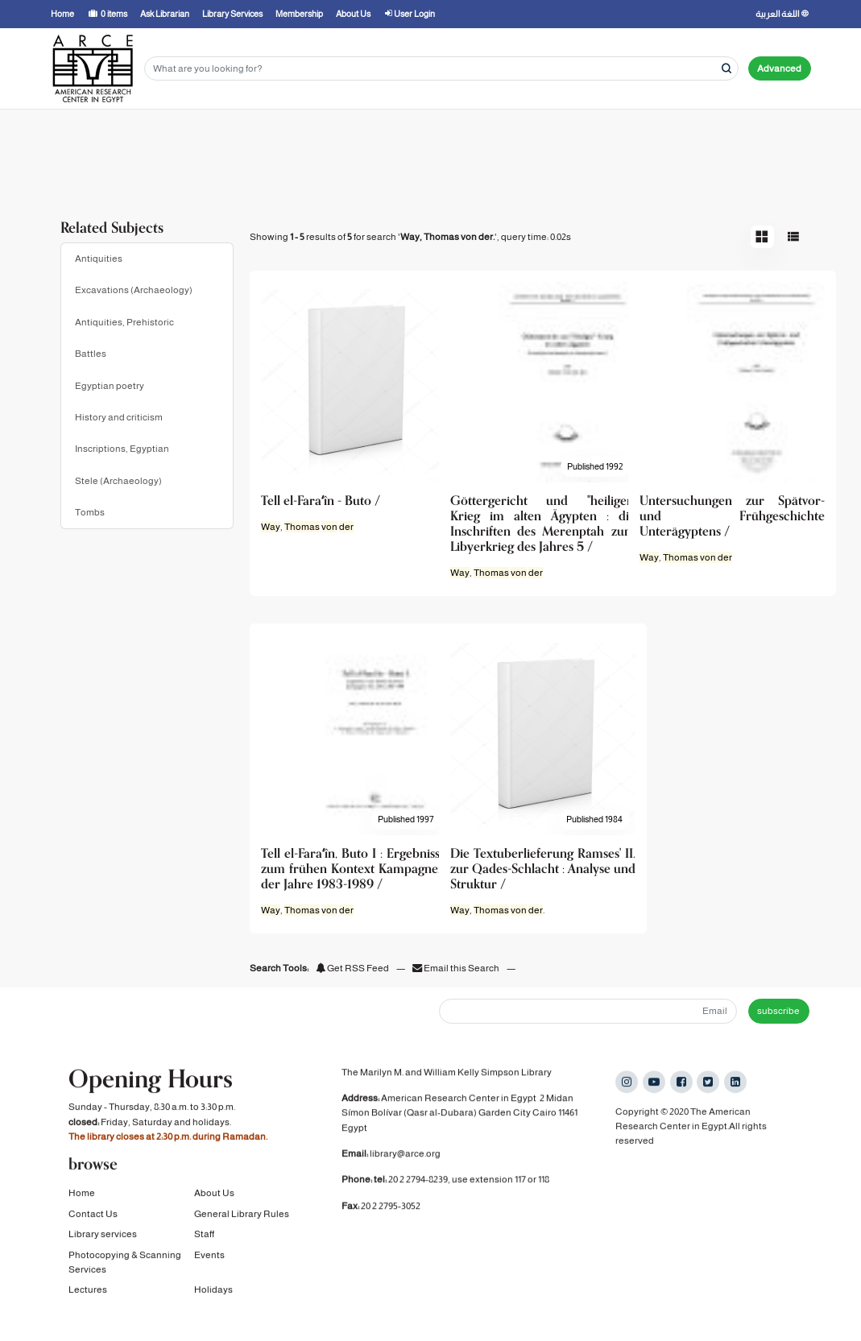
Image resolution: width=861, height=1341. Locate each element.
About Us (214, 1196)
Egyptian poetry (109, 385)
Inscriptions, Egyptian (122, 448)
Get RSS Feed (352, 968)
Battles (90, 353)
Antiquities (98, 258)
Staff (204, 1237)
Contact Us (93, 1217)
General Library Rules (241, 1217)
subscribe (778, 1010)
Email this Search (456, 968)
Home (81, 1196)
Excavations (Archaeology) (133, 290)
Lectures (87, 1292)
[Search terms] (441, 68)
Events (209, 1257)
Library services (102, 1237)
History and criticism (119, 417)
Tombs (90, 512)
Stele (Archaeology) (118, 480)
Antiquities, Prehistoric (124, 322)
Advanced (779, 68)
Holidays (213, 1292)
